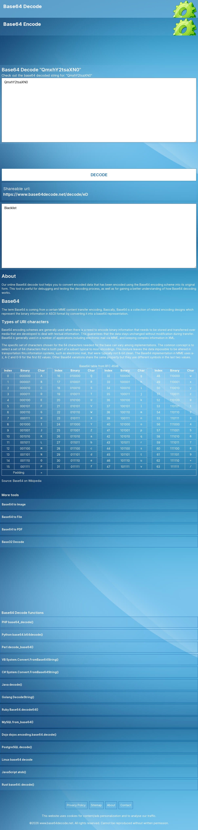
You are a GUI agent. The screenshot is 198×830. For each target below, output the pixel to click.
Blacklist (99, 236)
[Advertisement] (99, 51)
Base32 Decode (13, 542)
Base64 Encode (22, 24)
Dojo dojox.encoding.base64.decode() (29, 734)
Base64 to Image (14, 504)
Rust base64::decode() (18, 784)
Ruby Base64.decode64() (20, 709)
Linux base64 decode (17, 759)
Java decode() (12, 684)
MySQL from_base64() (17, 722)
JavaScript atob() (14, 772)
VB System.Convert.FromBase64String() (30, 659)
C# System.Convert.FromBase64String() (30, 672)
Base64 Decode (22, 6)
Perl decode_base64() (17, 647)
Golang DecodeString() (18, 697)
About (111, 805)
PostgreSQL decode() (17, 747)
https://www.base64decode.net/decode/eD (45, 194)
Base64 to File (12, 517)
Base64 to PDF (12, 529)
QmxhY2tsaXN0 (99, 110)
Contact (125, 805)
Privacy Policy (76, 805)
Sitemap (96, 805)
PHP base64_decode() (17, 622)
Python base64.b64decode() (22, 634)
